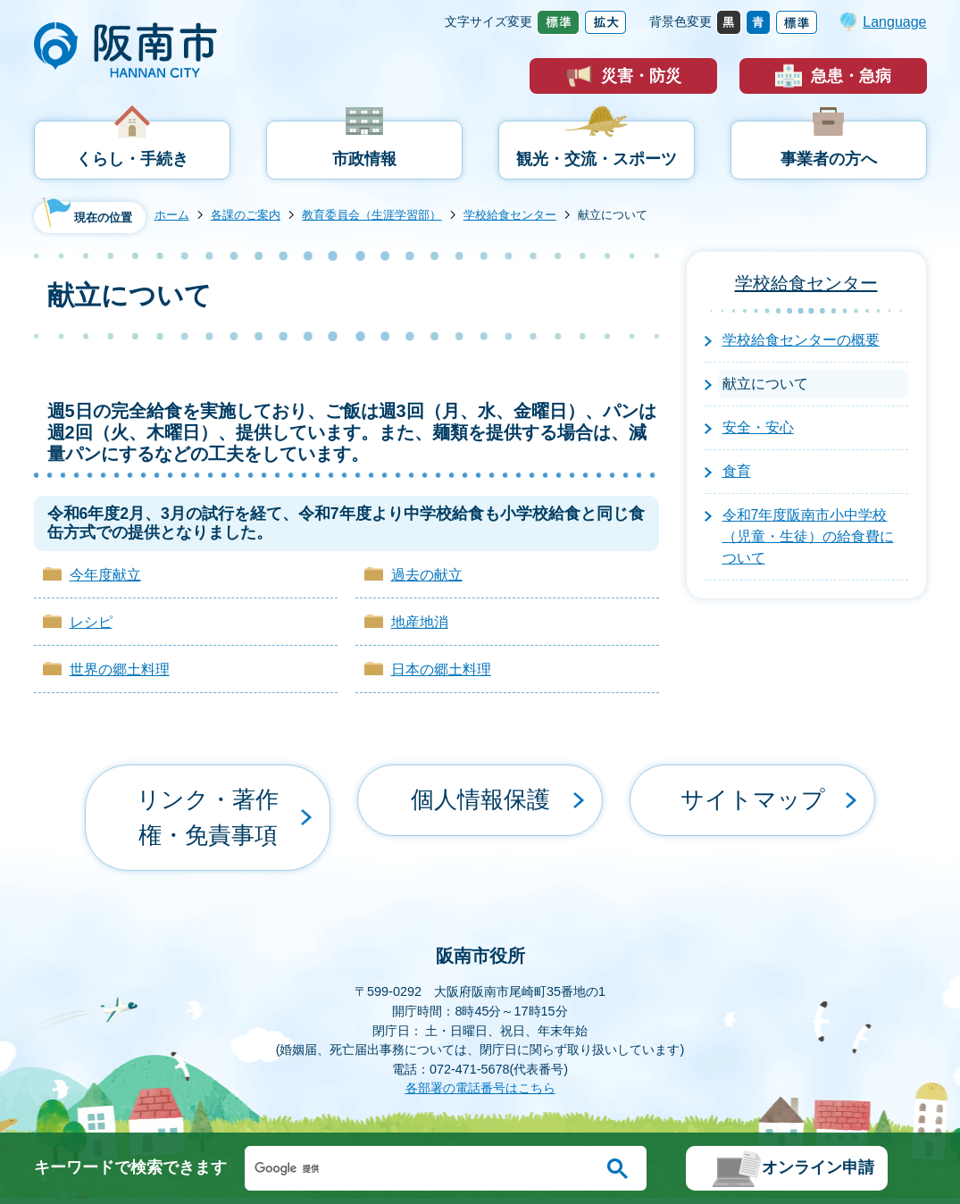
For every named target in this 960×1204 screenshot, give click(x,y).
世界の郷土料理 (120, 669)
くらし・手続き (132, 159)
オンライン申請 (818, 1167)
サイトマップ (753, 784)
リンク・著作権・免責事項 (208, 784)
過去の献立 (427, 574)
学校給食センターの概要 (801, 339)
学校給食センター (509, 215)
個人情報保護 (480, 784)
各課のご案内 (245, 215)
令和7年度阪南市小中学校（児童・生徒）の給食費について (808, 536)
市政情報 (364, 159)
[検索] (422, 1168)
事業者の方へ (829, 159)
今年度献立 (105, 574)
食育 (736, 471)
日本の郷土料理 (441, 669)
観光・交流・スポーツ (596, 159)
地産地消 (419, 622)
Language (894, 21)
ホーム (171, 215)
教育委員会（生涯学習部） (371, 215)
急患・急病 (851, 76)
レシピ (91, 622)
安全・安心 (758, 427)
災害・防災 (641, 76)
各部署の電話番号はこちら (480, 1023)
